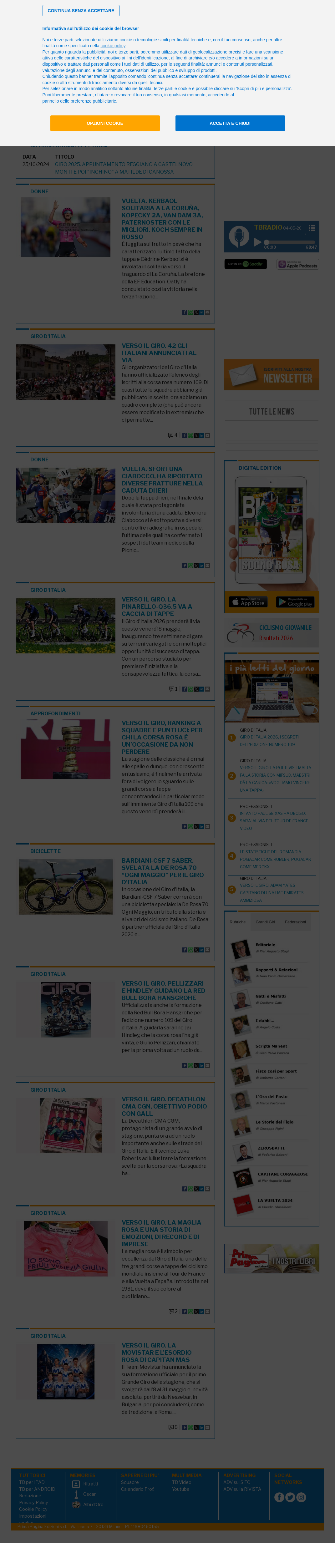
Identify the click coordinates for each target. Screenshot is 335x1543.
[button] (81, 10)
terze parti (128, 51)
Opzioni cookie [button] (105, 123)
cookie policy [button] (113, 45)
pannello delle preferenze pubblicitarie (79, 101)
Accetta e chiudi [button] (230, 123)
